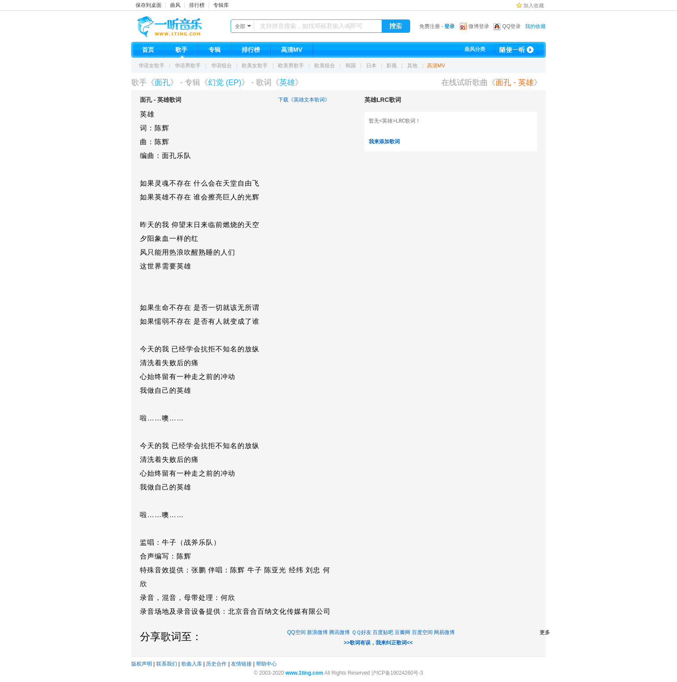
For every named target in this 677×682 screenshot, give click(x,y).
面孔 (162, 82)
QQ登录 (511, 26)
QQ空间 (296, 632)
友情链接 (241, 664)
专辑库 (221, 5)
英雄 (287, 82)
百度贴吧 (383, 632)
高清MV (436, 66)
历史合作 (216, 664)
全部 (240, 26)
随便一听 (516, 49)
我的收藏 (535, 26)
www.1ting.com (304, 673)
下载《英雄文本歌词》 (304, 100)
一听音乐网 (182, 25)
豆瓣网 (402, 632)
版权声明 (141, 664)
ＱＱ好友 (361, 632)
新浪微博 (317, 632)
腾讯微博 (339, 632)
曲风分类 (475, 49)
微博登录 (478, 26)
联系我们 (166, 664)
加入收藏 (533, 6)
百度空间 (422, 632)
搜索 (396, 26)
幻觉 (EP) (224, 82)
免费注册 (429, 26)
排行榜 (197, 5)
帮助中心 (266, 664)
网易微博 (444, 632)
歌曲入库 (191, 664)
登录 (449, 26)
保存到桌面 (148, 5)
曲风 (175, 5)
